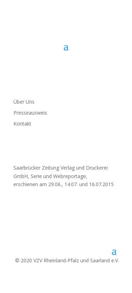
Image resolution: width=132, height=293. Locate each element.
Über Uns (23, 101)
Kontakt (22, 123)
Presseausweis (30, 112)
